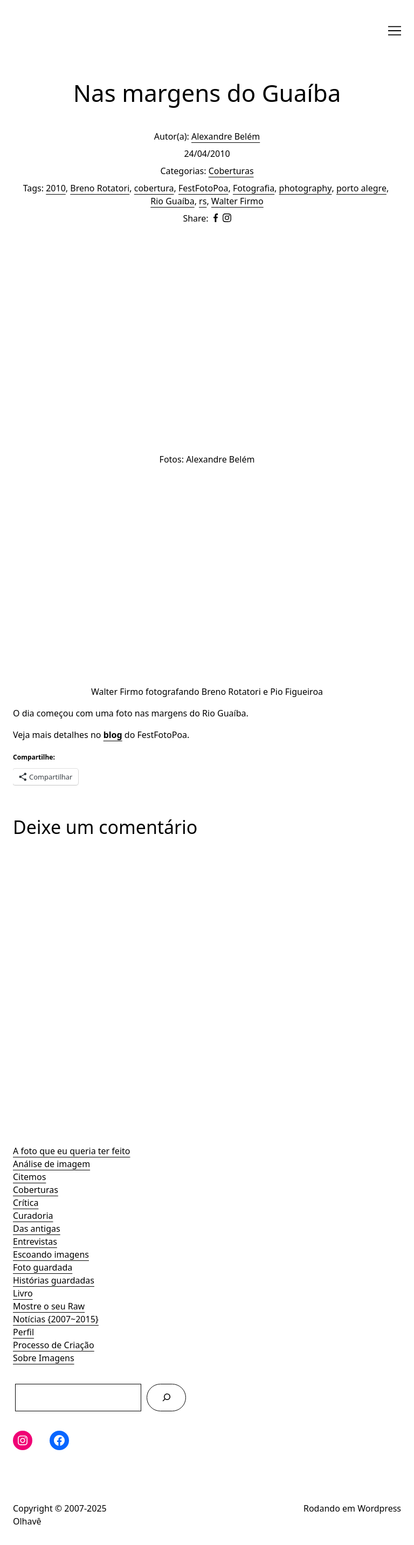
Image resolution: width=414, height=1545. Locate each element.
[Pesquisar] (166, 1397)
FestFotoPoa (203, 188)
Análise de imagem (51, 1164)
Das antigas (36, 1228)
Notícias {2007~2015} (56, 1319)
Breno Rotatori (99, 188)
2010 (56, 188)
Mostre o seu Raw (49, 1306)
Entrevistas (35, 1241)
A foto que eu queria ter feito (71, 1151)
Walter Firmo (237, 201)
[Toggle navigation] (394, 30)
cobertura (154, 188)
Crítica (25, 1203)
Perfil (23, 1332)
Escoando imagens (51, 1254)
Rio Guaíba (172, 201)
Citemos (29, 1177)
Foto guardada (42, 1267)
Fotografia (253, 188)
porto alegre (361, 188)
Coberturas (35, 1190)
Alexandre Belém (225, 136)
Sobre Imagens (43, 1358)
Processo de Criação (53, 1345)
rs (202, 201)
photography (305, 188)
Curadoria (33, 1216)
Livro (23, 1293)
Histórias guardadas (53, 1280)
